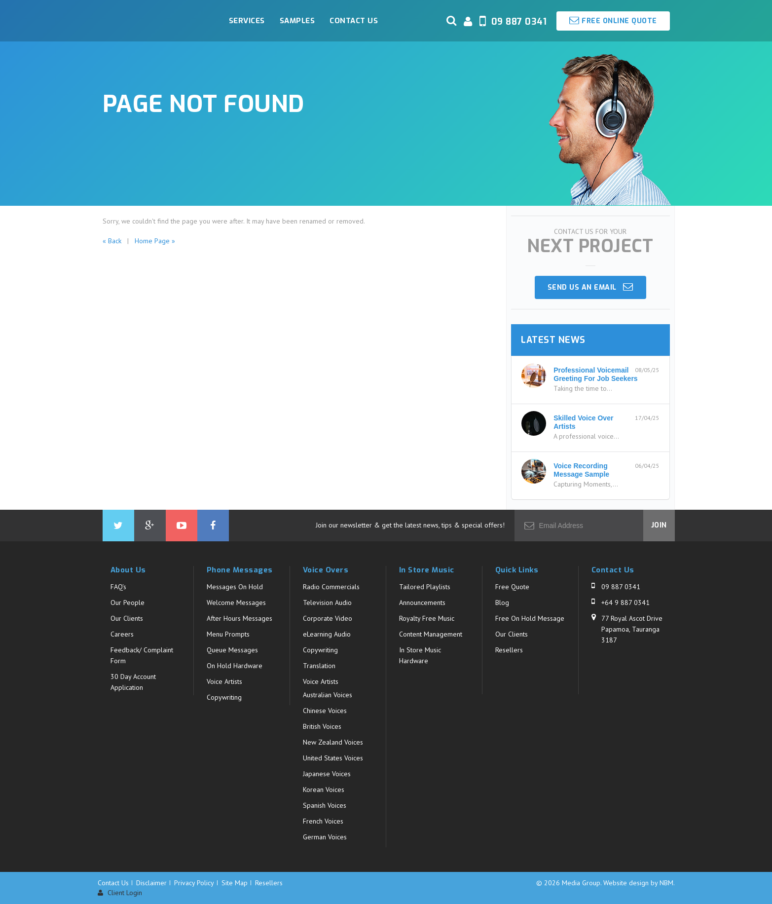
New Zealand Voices (333, 742)
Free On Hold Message (529, 618)
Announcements (422, 602)
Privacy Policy (194, 882)
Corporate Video (327, 618)
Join (659, 525)
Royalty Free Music (426, 618)
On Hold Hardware (234, 665)
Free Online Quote (613, 20)
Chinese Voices (325, 710)
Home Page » (155, 240)
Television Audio (327, 602)
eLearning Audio (327, 634)
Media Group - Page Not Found (157, 21)
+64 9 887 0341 (625, 602)
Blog (502, 602)
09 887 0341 (620, 586)
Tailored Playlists (424, 586)
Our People (127, 602)
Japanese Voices (327, 773)
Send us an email (590, 287)
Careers (122, 634)
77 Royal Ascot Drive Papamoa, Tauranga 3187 (631, 629)
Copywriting (224, 697)
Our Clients (126, 618)
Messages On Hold (235, 586)
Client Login (120, 893)
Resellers (509, 649)
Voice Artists (224, 681)
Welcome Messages (236, 602)
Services (247, 21)
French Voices (323, 821)
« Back (112, 240)
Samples (297, 21)
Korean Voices (323, 789)
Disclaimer (151, 882)
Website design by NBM (638, 882)
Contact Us (354, 21)
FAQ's (118, 586)
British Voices (322, 726)
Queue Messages (232, 649)
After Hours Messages (239, 618)
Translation (319, 665)
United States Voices (333, 757)
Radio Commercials (331, 586)
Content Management (430, 634)
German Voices (325, 836)
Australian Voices (327, 694)
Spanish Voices (324, 805)
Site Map (234, 882)
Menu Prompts (228, 634)
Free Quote (512, 586)
